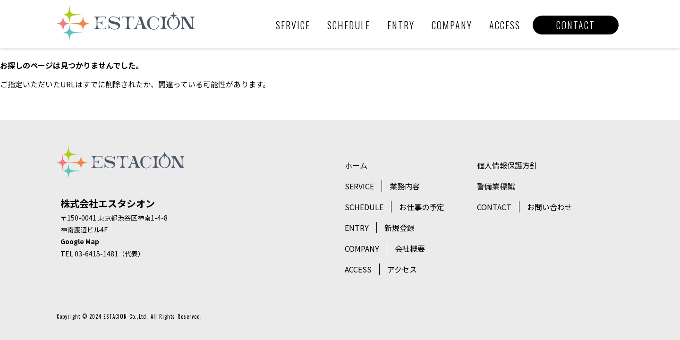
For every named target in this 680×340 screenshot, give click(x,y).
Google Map (79, 241)
